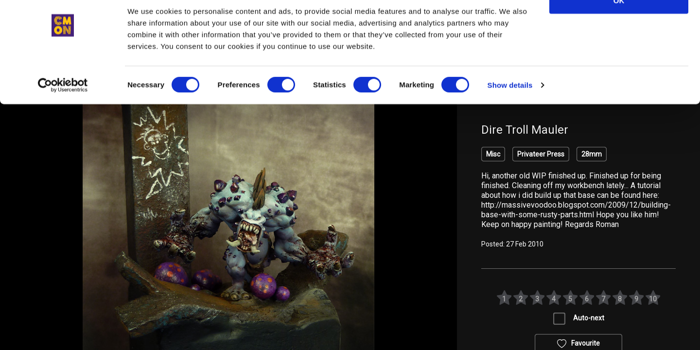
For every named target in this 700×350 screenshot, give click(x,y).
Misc (493, 154)
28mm (591, 154)
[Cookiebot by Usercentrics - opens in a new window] (62, 110)
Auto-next (588, 318)
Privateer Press (540, 154)
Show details (510, 109)
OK (619, 25)
